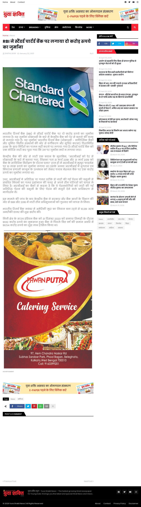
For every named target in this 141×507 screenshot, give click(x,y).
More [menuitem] (89, 27)
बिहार (127, 223)
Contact (21, 2)
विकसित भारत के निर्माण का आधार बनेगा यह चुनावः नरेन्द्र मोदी (117, 131)
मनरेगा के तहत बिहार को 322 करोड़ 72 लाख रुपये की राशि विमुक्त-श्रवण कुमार (122, 174)
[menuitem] (6, 27)
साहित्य (111, 228)
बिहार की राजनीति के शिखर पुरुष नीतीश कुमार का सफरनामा (124, 186)
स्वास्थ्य (120, 228)
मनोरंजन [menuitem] (66, 27)
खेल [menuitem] (56, 27)
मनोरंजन (102, 228)
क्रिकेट (131, 219)
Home (5, 2)
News (12, 35)
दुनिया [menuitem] (47, 27)
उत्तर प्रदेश (121, 219)
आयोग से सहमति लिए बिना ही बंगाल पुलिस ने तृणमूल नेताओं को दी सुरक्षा (117, 62)
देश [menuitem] (13, 27)
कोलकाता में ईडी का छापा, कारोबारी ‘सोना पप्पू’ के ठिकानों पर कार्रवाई (118, 120)
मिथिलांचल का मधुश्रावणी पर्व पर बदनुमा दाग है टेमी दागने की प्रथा (123, 161)
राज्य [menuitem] (21, 27)
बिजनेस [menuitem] (78, 27)
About (12, 2)
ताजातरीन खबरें (105, 51)
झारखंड (101, 223)
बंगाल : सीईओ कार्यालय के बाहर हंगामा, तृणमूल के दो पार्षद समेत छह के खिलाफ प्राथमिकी (118, 95)
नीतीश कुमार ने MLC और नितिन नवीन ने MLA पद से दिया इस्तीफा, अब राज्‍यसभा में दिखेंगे (123, 149)
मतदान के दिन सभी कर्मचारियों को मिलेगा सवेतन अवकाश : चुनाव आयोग (116, 73)
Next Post (88, 481)
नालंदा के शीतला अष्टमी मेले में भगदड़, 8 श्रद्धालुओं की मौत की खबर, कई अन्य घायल (123, 199)
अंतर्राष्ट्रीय (110, 219)
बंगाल (110, 223)
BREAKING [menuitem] (34, 27)
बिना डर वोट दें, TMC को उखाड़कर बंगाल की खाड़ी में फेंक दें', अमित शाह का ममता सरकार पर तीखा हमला (118, 108)
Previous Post (10, 481)
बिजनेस (118, 223)
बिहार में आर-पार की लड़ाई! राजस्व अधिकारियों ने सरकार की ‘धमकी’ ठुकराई (118, 84)
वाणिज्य (20, 399)
